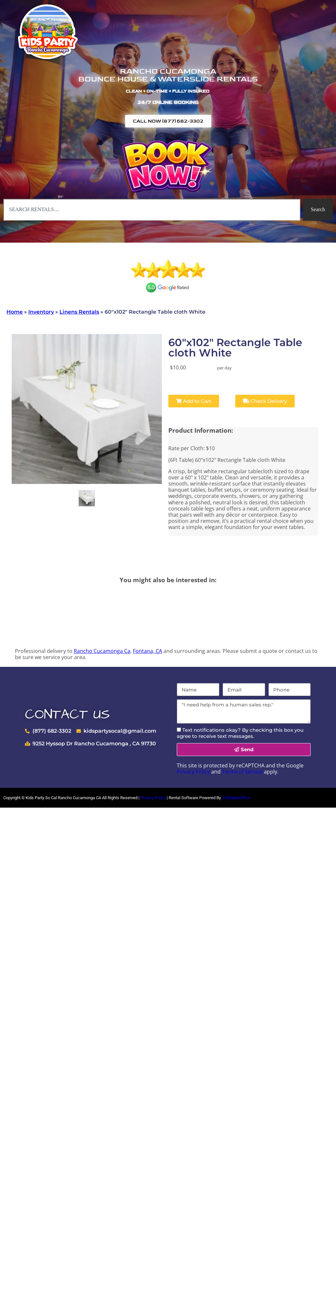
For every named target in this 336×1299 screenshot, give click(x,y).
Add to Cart (193, 401)
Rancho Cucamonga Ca (102, 651)
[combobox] (151, 209)
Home (14, 312)
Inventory (41, 312)
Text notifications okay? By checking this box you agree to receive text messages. (240, 733)
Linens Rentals (79, 312)
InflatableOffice (236, 797)
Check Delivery (265, 401)
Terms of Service (242, 771)
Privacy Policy (193, 771)
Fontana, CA (147, 651)
